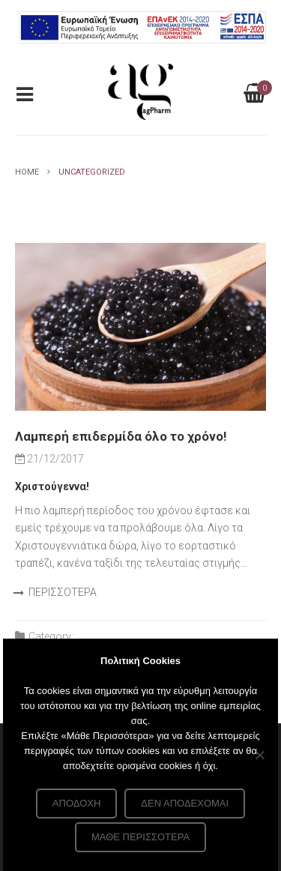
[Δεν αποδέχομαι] (259, 754)
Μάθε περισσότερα (140, 837)
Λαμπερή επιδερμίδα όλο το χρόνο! (120, 436)
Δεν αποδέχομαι (185, 803)
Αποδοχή (76, 803)
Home (27, 172)
